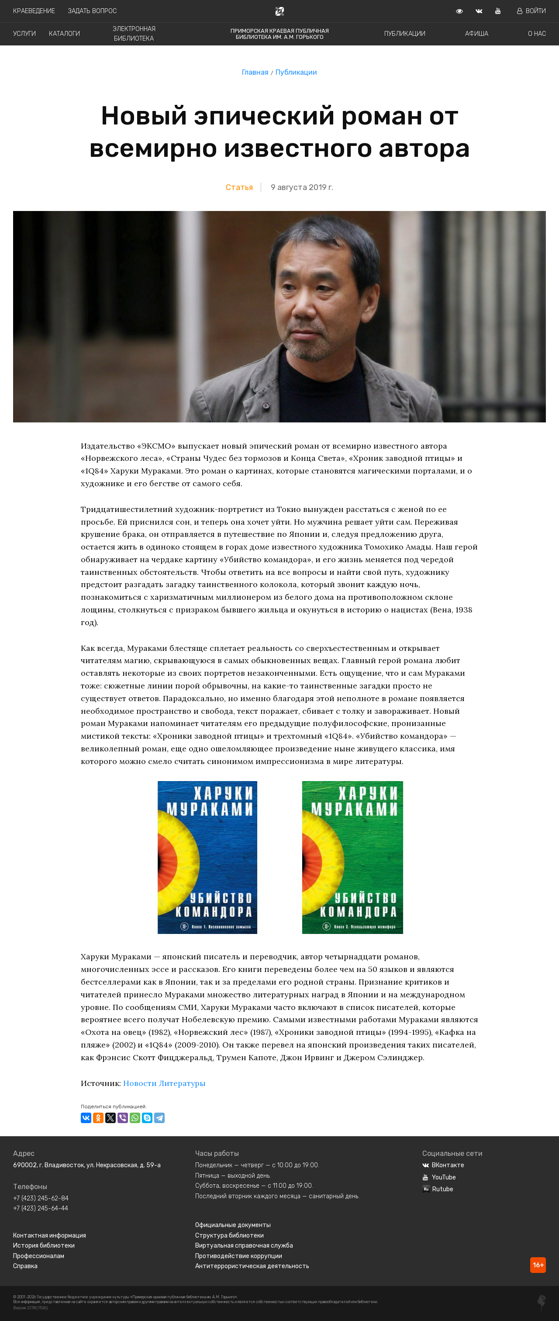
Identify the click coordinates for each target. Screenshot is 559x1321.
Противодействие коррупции (238, 1256)
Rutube (437, 1189)
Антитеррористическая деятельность (252, 1266)
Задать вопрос (92, 11)
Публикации (404, 34)
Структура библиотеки (229, 1235)
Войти (531, 11)
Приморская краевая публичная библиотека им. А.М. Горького (280, 34)
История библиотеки (44, 1245)
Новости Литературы (165, 1083)
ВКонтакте (443, 1165)
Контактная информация (49, 1235)
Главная (255, 72)
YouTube (439, 1177)
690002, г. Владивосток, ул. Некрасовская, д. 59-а (87, 1165)
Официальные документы (233, 1225)
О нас (537, 34)
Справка (25, 1266)
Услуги (24, 34)
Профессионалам (38, 1256)
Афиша (476, 34)
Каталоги (64, 34)
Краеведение (34, 11)
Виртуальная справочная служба (244, 1245)
